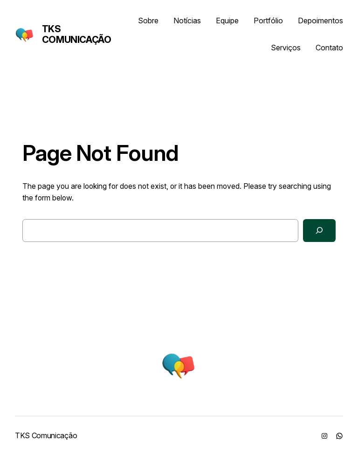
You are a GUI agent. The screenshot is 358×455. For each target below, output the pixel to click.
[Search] (319, 230)
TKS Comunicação (76, 34)
